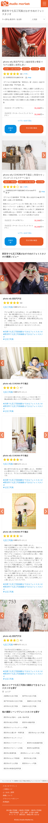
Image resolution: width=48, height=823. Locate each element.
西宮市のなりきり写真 (36, 733)
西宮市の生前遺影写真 (35, 743)
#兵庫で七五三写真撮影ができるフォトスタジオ (23, 331)
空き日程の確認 (31, 128)
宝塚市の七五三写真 (29, 706)
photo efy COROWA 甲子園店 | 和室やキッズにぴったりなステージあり (24, 176)
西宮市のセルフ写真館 (11, 758)
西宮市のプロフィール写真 (13, 748)
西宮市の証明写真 (33, 748)
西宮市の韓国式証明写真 (12, 768)
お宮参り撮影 (33, 812)
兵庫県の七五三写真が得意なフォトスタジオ (27, 781)
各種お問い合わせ (33, 814)
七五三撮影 (24, 812)
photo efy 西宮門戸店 (12, 298)
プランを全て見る (25, 121)
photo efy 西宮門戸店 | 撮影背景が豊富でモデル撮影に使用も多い (23, 63)
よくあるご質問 (8, 792)
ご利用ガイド (7, 789)
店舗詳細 (10, 129)
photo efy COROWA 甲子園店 (15, 383)
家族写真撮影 (14, 812)
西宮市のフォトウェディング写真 (15, 727)
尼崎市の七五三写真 (34, 701)
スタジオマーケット (10, 786)
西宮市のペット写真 (29, 763)
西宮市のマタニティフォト (13, 738)
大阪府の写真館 (23, 810)
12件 (25, 187)
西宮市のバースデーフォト (13, 743)
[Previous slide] (4, 42)
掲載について (7, 795)
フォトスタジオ (6, 781)
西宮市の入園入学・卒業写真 (14, 733)
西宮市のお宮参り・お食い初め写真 (16, 717)
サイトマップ (13, 814)
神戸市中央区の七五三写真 (13, 701)
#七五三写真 (8, 339)
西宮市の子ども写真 (11, 763)
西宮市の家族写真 (28, 722)
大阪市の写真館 (36, 810)
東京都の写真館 (11, 810)
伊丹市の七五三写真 (11, 706)
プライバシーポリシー (11, 799)
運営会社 (22, 814)
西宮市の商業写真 (10, 753)
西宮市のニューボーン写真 (30, 753)
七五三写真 (8, 307)
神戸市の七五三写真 (29, 696)
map (29, 77)
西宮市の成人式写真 (11, 722)
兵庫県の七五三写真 (11, 696)
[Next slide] (44, 42)
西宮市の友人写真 (30, 758)
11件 (25, 74)
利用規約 (6, 802)
